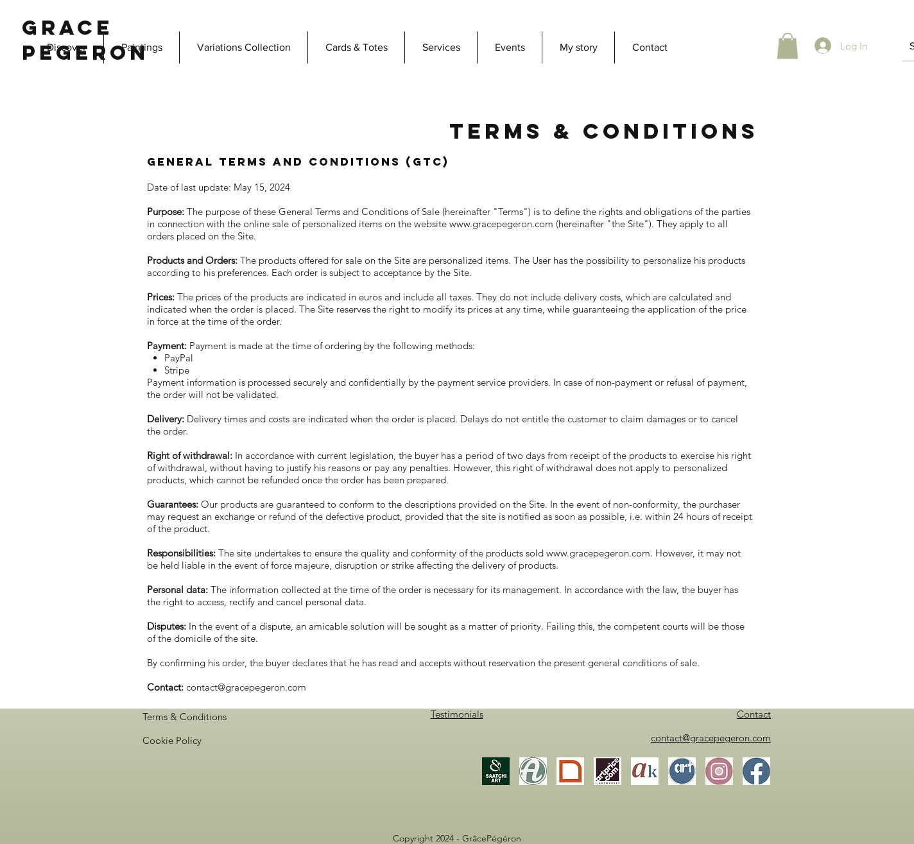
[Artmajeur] (533, 771)
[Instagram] (719, 771)
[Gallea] (570, 771)
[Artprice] (607, 771)
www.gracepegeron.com (501, 224)
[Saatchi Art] (496, 771)
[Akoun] (645, 771)
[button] (787, 46)
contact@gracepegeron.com (246, 687)
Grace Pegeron (85, 40)
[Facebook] (756, 771)
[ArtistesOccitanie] (682, 771)
